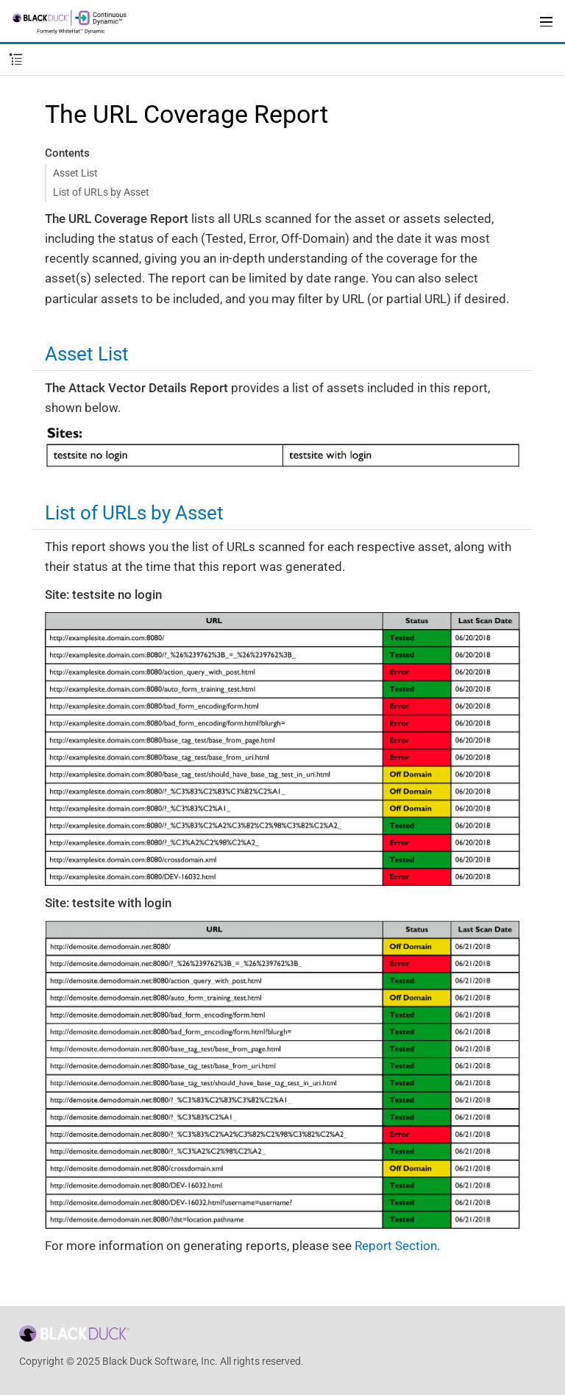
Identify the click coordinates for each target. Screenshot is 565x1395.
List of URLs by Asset (101, 192)
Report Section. (397, 1245)
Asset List (75, 173)
